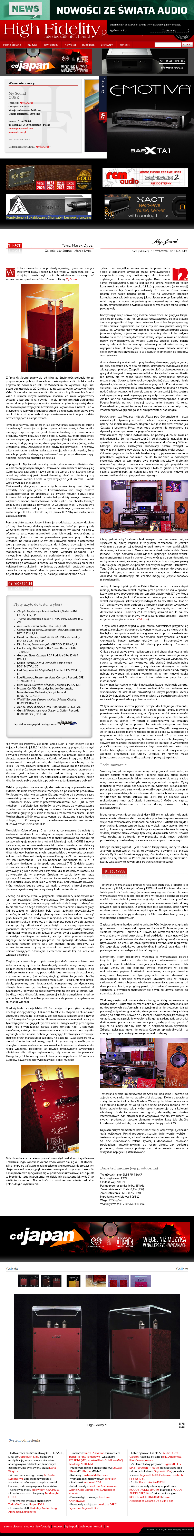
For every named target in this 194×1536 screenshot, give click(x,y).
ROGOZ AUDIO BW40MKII (145, 1497)
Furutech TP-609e (148, 1468)
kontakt (124, 45)
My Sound (72, 279)
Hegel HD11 (36, 1504)
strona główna (12, 45)
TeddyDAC (15, 1504)
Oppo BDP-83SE (28, 1456)
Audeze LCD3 (92, 1482)
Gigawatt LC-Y (162, 1471)
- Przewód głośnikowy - (84, 1497)
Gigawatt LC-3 (91, 1508)
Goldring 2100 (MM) (81, 1464)
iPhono (86, 1471)
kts (107, 1526)
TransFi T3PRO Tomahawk (84, 1456)
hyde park (88, 45)
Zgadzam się (118, 30)
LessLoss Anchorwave (103, 1486)
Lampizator (29, 1512)
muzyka (32, 45)
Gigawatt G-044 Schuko (155, 1475)
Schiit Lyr (110, 1479)
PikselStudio (187, 1529)
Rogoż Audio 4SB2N (152, 1482)
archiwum (107, 45)
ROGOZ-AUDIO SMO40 (144, 1490)
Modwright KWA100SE (45, 1490)
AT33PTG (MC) (78, 1460)
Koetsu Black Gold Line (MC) (105, 1460)
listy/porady (51, 45)
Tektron (143, 619)
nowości (70, 45)
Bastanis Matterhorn (95, 1475)
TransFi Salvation (94, 1453)
